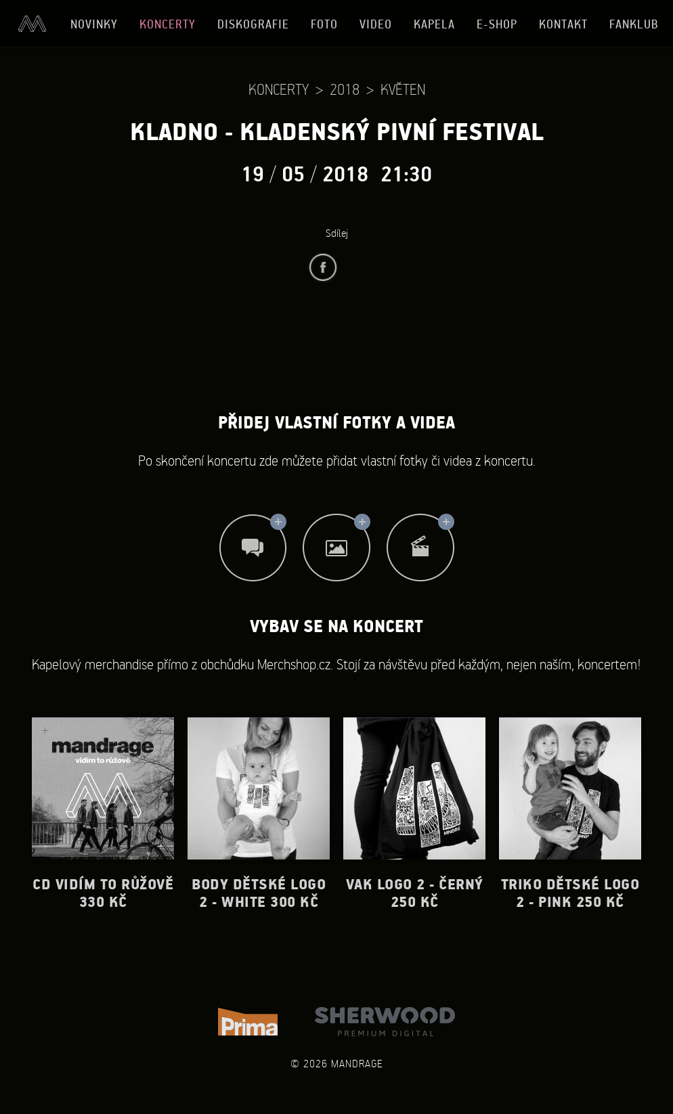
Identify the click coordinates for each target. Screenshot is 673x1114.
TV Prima (248, 1021)
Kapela (434, 24)
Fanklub (634, 24)
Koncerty (167, 24)
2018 (345, 89)
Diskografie (253, 24)
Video (376, 24)
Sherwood (385, 1021)
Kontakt (563, 24)
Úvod (32, 24)
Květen (403, 89)
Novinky (94, 24)
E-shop (497, 24)
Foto (324, 24)
